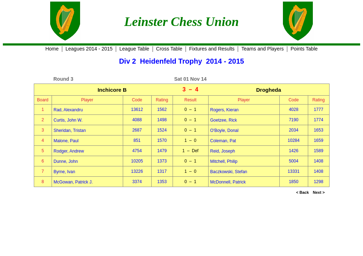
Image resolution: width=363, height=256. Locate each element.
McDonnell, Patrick (228, 182)
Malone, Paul (66, 140)
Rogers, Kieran (224, 109)
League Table (134, 49)
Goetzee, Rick (223, 120)
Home (51, 49)
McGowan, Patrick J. (73, 182)
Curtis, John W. (68, 120)
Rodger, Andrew (69, 151)
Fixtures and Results (212, 49)
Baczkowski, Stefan (228, 171)
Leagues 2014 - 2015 (88, 49)
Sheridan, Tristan (70, 130)
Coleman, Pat (223, 140)
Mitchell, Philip (224, 161)
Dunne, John (66, 161)
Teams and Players (262, 49)
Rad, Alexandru (68, 109)
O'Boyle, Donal (224, 130)
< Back (302, 192)
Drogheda (268, 90)
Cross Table (169, 49)
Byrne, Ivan (64, 171)
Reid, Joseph (222, 151)
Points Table (304, 49)
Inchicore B (112, 90)
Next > (319, 192)
